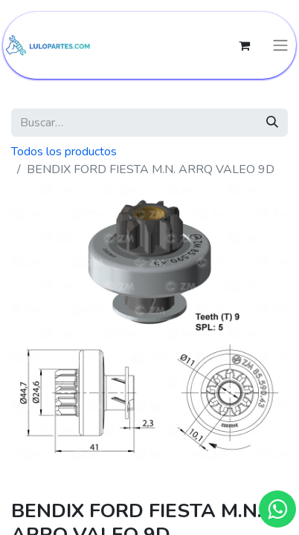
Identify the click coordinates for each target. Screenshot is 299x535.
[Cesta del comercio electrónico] (244, 45)
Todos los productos (64, 151)
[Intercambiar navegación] (280, 46)
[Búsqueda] (272, 122)
